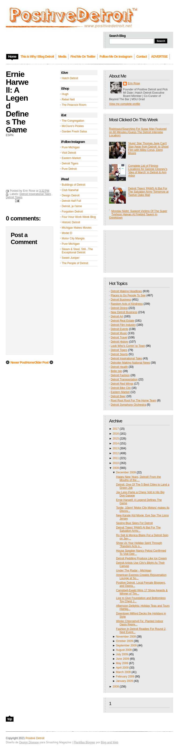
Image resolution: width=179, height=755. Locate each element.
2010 (116, 463)
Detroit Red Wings (122, 383)
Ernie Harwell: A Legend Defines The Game (17, 102)
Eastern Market (71, 158)
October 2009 (124, 641)
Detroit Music (119, 333)
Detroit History (119, 341)
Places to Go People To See (128, 295)
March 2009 (123, 672)
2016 (116, 433)
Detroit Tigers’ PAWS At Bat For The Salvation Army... (138, 529)
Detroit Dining (119, 308)
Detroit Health (119, 367)
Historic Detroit (71, 222)
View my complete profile (124, 104)
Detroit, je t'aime (72, 206)
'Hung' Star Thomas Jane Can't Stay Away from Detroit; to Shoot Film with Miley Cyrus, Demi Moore (148, 148)
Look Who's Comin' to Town (128, 345)
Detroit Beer (118, 396)
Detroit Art (117, 316)
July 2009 (122, 654)
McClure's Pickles (73, 126)
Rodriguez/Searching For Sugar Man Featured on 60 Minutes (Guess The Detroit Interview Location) (138, 132)
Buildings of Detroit (73, 184)
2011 (116, 458)
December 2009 (126, 472)
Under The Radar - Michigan (133, 570)
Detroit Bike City (121, 388)
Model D (67, 233)
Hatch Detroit (70, 78)
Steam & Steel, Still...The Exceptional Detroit (77, 251)
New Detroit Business (124, 312)
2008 (116, 686)
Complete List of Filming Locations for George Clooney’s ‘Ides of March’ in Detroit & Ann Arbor (147, 170)
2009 (116, 468)
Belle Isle (116, 371)
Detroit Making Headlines (126, 291)
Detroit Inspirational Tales (126, 358)
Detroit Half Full (71, 200)
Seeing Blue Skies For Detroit (134, 523)
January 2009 (124, 681)
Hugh (65, 94)
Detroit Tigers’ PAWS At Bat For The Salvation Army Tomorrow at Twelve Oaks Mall (148, 192)
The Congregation (73, 120)
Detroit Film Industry (123, 324)
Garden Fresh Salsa (74, 131)
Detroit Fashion (120, 375)
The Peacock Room (74, 104)
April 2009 (122, 667)
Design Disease (29, 742)
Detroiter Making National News (130, 362)
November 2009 (126, 636)
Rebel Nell (68, 99)
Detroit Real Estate (122, 320)
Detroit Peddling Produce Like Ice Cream (141, 558)
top (9, 719)
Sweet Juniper (70, 257)
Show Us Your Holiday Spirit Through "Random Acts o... (139, 544)
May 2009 (122, 663)
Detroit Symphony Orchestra (128, 404)
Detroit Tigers (70, 163)
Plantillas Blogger (84, 742)
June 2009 (122, 658)
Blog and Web (109, 742)
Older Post (41, 362)
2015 (116, 438)
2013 (116, 448)
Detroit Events (119, 329)
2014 (116, 443)
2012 (116, 453)
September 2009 (126, 645)
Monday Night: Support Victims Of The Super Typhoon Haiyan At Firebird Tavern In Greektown (138, 214)
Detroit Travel (119, 337)
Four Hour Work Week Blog (79, 217)
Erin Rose (134, 83)
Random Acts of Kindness (127, 303)
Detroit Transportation (124, 379)
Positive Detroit (35, 738)
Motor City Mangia (73, 238)
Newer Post (18, 362)
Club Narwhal (70, 190)
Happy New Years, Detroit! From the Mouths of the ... (138, 478)
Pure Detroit (69, 168)
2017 (116, 428)
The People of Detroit (75, 263)
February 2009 (125, 676)
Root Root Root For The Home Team (133, 400)
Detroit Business (121, 299)
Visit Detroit (69, 152)
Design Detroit (70, 195)
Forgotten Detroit (72, 211)
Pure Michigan (71, 147)
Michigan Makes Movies (77, 227)
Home (30, 362)
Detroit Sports (119, 354)
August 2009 (124, 650)
